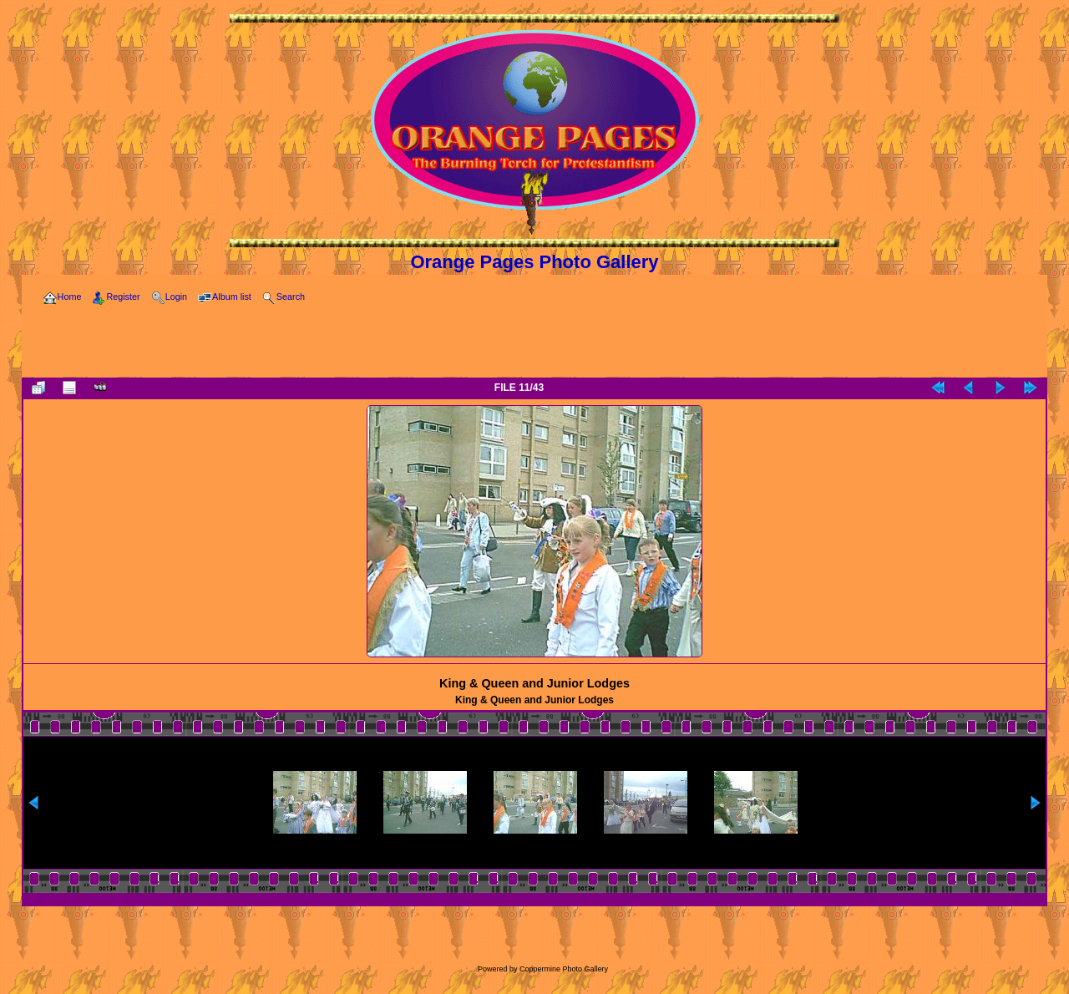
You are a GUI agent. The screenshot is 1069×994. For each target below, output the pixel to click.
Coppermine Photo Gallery (563, 969)
